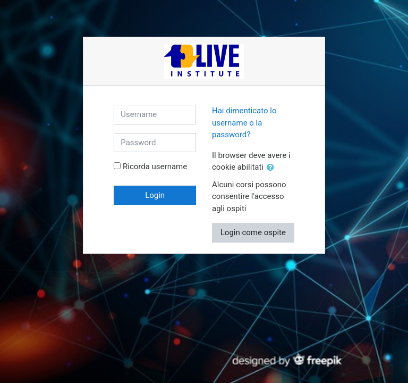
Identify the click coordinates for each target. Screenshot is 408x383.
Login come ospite (253, 232)
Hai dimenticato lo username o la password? (244, 122)
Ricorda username (155, 166)
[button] (272, 167)
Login (155, 195)
